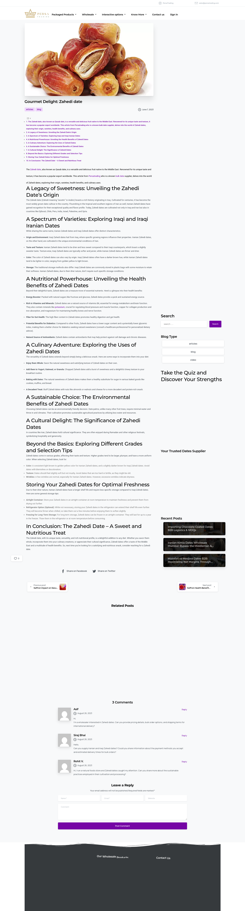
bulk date (120, 176)
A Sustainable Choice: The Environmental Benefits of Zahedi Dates (56, 146)
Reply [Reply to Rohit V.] (184, 761)
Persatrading (94, 176)
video (193, 359)
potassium (60, 307)
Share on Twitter (103, 571)
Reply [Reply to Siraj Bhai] (184, 735)
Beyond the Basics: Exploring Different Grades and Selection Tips (55, 153)
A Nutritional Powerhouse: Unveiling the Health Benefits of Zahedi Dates (58, 139)
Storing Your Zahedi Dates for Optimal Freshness (48, 157)
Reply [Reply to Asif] (184, 709)
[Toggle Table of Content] (28, 118)
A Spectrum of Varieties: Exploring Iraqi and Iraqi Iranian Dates (54, 136)
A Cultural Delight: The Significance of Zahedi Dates (49, 150)
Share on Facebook (74, 571)
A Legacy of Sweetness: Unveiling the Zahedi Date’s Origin (52, 132)
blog (193, 351)
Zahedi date (35, 169)
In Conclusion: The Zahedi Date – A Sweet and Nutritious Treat (55, 160)
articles (193, 343)
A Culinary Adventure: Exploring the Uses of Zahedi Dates (52, 143)
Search (167, 316)
